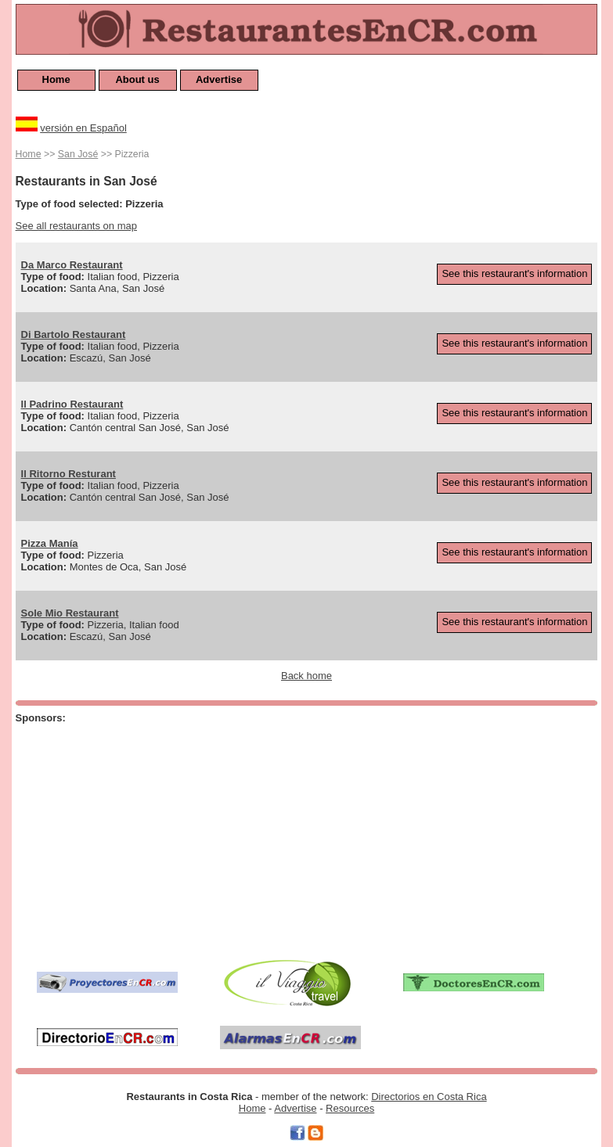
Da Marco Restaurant (72, 265)
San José (78, 154)
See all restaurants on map (76, 226)
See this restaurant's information (514, 273)
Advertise (219, 79)
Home (56, 79)
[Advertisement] (220, 837)
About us (137, 79)
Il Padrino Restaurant (72, 404)
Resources (350, 1108)
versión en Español (83, 128)
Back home (306, 675)
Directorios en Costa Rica (428, 1096)
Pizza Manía (49, 543)
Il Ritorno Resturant (68, 474)
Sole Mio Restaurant (70, 613)
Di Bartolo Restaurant (73, 334)
